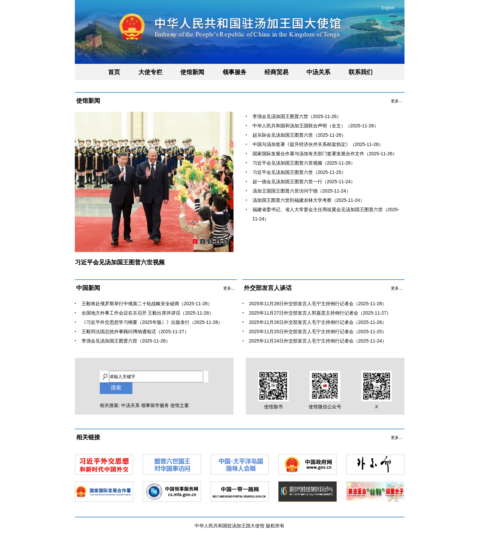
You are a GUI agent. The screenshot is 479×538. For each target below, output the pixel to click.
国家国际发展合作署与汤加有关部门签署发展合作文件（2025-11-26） (325, 153)
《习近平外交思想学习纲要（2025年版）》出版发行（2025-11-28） (152, 322)
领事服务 (234, 72)
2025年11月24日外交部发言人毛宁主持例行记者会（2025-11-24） (318, 340)
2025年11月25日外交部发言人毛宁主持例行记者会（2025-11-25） (318, 331)
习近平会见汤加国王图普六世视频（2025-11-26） (304, 163)
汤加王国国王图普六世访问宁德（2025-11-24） (301, 191)
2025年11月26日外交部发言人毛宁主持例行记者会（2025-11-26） (318, 322)
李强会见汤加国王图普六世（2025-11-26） (297, 116)
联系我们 (361, 72)
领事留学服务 (155, 405)
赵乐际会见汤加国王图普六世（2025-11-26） (299, 135)
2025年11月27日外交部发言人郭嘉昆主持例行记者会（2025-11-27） (320, 313)
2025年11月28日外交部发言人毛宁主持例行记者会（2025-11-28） (318, 303)
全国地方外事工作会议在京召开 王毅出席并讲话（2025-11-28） (147, 313)
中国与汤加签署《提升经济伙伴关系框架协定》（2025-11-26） (318, 144)
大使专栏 (150, 72)
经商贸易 (276, 72)
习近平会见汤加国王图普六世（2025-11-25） (299, 172)
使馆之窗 (179, 405)
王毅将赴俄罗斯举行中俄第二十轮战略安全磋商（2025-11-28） (147, 303)
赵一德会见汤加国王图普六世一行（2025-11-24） (304, 181)
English (387, 8)
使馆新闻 (192, 72)
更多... (396, 101)
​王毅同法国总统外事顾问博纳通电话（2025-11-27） (135, 331)
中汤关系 (318, 72)
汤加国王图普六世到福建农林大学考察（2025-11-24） (308, 200)
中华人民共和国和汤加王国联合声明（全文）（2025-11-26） (315, 125)
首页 (114, 72)
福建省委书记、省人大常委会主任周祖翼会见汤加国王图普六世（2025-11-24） (325, 214)
